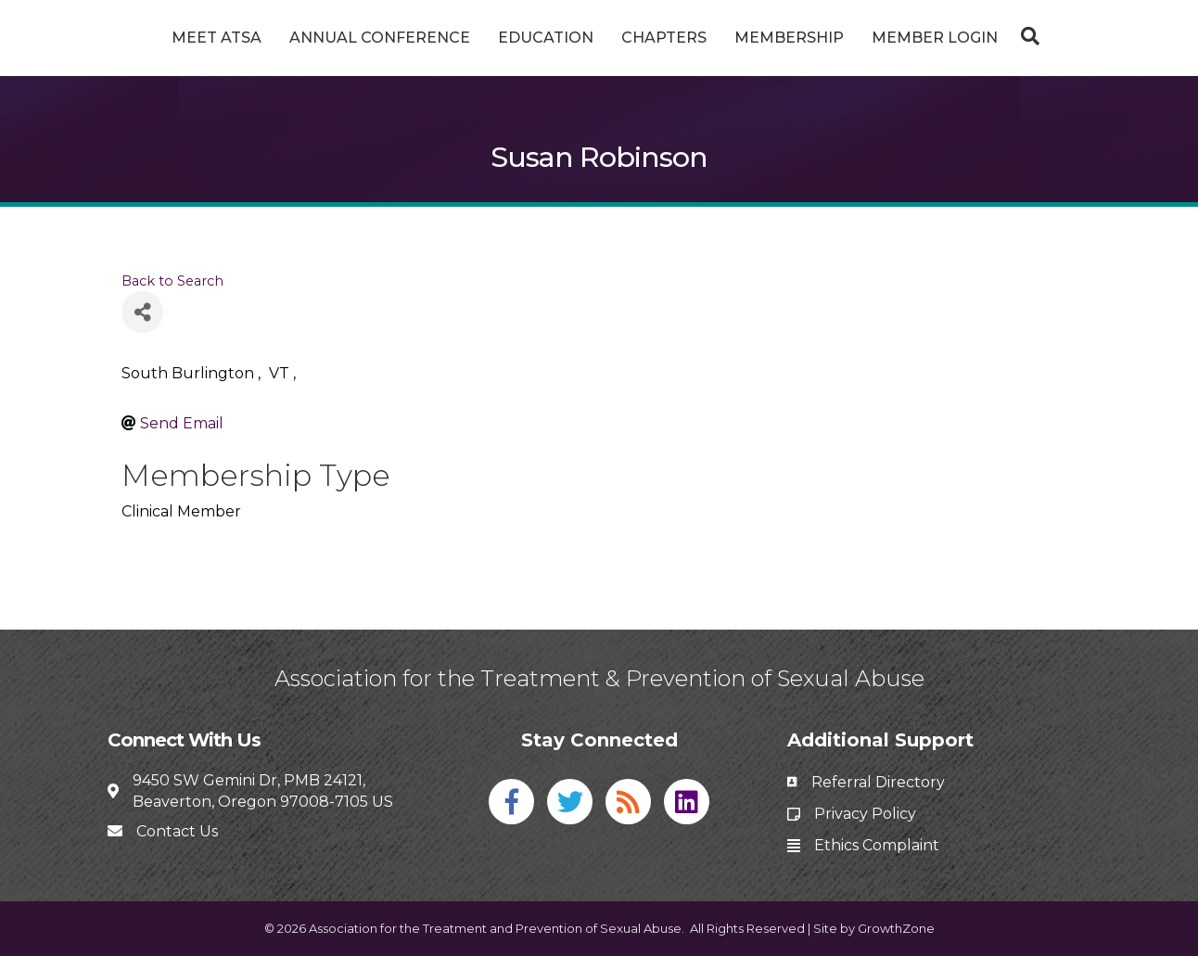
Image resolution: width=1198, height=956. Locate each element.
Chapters (733, 37)
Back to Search (172, 281)
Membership (858, 37)
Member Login (1004, 37)
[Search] (1095, 36)
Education (476, 37)
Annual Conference (310, 37)
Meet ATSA (147, 37)
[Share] (142, 312)
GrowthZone (896, 928)
